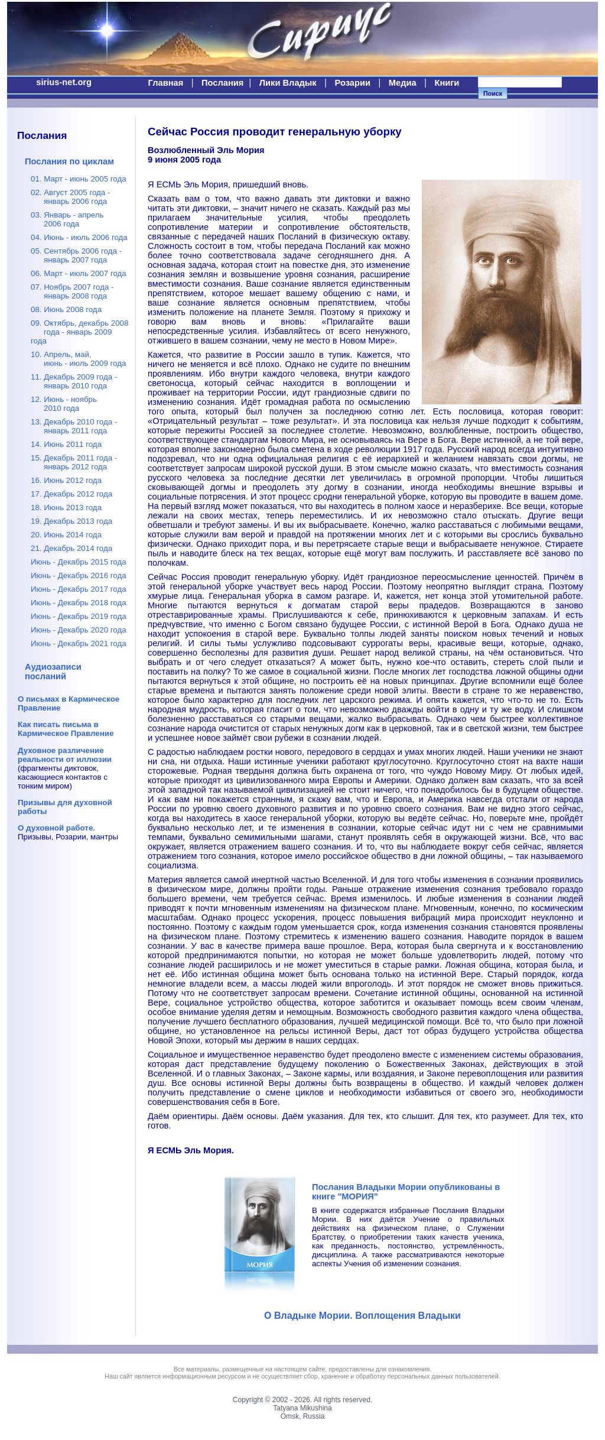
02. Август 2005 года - (70, 197)
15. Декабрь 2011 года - (74, 462)
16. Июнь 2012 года (66, 480)
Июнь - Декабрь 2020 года (78, 629)
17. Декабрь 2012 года (71, 493)
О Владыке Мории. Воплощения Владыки (362, 1316)
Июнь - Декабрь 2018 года (78, 602)
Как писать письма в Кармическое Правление (65, 729)
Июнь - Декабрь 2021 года (78, 643)
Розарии (352, 82)
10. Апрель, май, (78, 359)
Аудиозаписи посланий (53, 671)
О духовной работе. (56, 827)
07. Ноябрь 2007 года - (72, 291)
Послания (222, 82)
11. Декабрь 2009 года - (74, 381)
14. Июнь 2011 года (66, 444)
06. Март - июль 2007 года (78, 273)
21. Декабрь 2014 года (71, 548)
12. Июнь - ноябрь (64, 404)
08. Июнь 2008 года (66, 309)
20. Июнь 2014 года (66, 534)
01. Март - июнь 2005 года (78, 178)
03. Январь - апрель (67, 219)
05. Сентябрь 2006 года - (76, 255)
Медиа (403, 82)
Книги (446, 82)
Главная (166, 82)
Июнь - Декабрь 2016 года (78, 575)
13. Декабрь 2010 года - (74, 426)
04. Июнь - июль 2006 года (79, 237)
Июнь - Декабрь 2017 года (78, 589)
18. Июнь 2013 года (66, 507)
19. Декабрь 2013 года (71, 521)
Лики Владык (288, 82)
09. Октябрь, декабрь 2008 (79, 332)
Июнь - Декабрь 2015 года (78, 561)
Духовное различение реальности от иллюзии (65, 755)
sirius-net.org (64, 82)
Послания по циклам (69, 161)
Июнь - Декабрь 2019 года (78, 616)
